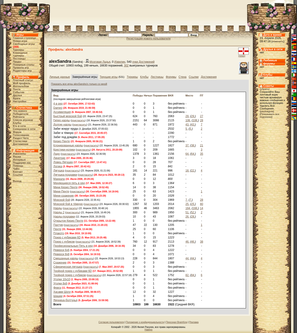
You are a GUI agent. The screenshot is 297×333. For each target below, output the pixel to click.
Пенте (57, 229)
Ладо (56, 153)
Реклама (193, 322)
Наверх (148, 329)
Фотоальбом (21, 86)
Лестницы (19, 58)
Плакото (58, 233)
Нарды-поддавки (64, 216)
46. (187, 241)
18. (187, 170)
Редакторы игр (22, 70)
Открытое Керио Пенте (68, 220)
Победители (21, 113)
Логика (57, 166)
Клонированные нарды (68, 145)
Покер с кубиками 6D (67, 237)
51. (187, 212)
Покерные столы (23, 64)
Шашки (57, 296)
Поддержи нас (22, 162)
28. (193, 216)
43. (187, 124)
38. (193, 145)
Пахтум (58, 225)
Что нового (20, 110)
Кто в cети (19, 126)
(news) (241, 56)
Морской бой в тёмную (68, 204)
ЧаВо (16, 168)
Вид (55, 95)
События (18, 92)
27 (201, 116)
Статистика (20, 141)
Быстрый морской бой (67, 116)
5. (186, 128)
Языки (17, 156)
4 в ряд (58, 103)
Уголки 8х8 (60, 283)
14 (201, 208)
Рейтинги (19, 116)
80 (201, 204)
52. (193, 212)
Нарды (57, 208)
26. (187, 216)
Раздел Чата (21, 138)
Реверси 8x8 (61, 254)
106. (188, 120)
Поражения (160, 95)
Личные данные (59, 77)
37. (187, 145)
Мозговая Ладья (100, 61)
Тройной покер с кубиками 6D (72, 271)
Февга (57, 287)
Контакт (18, 171)
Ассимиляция (62, 112)
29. (187, 116)
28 (201, 120)
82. (187, 275)
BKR (171, 95)
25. (187, 204)
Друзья (17, 95)
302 (126, 65)
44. (187, 258)
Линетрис (59, 158)
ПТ (201, 95)
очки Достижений (143, 61)
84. (193, 275)
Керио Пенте (61, 141)
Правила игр (21, 67)
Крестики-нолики (64, 149)
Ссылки (18, 174)
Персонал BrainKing (176, 322)
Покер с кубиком (64, 241)
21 (201, 145)
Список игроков (23, 120)
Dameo (57, 107)
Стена (183, 77)
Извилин (119, 61)
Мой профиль (22, 83)
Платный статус (23, 80)
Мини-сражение (63, 195)
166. (195, 208)
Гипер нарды (61, 120)
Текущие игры (109, 77)
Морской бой (61, 199)
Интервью (19, 159)
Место (189, 95)
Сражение (60, 262)
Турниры (18, 49)
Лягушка (58, 170)
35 (201, 153)
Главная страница (24, 37)
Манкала (59, 179)
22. (193, 170)
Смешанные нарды (65, 258)
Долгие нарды (62, 124)
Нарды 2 (58, 212)
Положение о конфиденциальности (145, 322)
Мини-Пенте (61, 191)
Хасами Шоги (62, 291)
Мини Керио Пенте (65, 187)
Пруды (17, 61)
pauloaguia (267, 111)
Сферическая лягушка (67, 266)
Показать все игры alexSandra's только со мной (79, 83)
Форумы (171, 77)
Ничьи (148, 95)
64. (187, 153)
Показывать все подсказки (269, 115)
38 (201, 241)
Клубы (17, 123)
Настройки (19, 101)
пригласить (78, 120)
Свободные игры (24, 44)
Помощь (18, 165)
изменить (278, 41)
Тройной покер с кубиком (69, 275)
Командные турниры (20, 54)
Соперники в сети (24, 129)
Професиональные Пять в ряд (73, 245)
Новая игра (20, 41)
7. (186, 199)
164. (188, 208)
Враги (16, 98)
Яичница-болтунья (65, 300)
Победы (138, 95)
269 (16, 46)
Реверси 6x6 (61, 250)
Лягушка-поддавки (65, 174)
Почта (16, 89)
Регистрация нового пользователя (148, 38)
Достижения (20, 144)
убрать (265, 89)
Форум (17, 132)
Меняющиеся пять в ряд (69, 183)
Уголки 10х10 (61, 279)
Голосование (21, 135)
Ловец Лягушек (63, 162)
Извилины (19, 153)
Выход (17, 181)
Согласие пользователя (111, 322)
